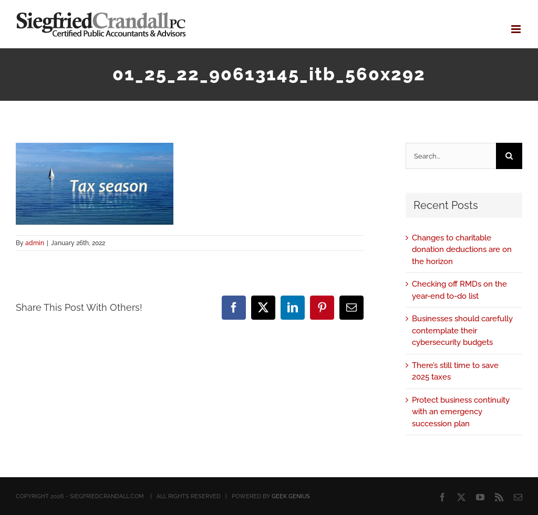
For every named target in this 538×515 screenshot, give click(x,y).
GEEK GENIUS (291, 496)
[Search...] (451, 156)
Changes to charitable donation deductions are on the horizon (462, 249)
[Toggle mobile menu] (516, 29)
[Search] (509, 156)
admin (34, 243)
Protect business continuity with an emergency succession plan (461, 411)
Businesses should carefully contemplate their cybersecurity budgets (462, 330)
